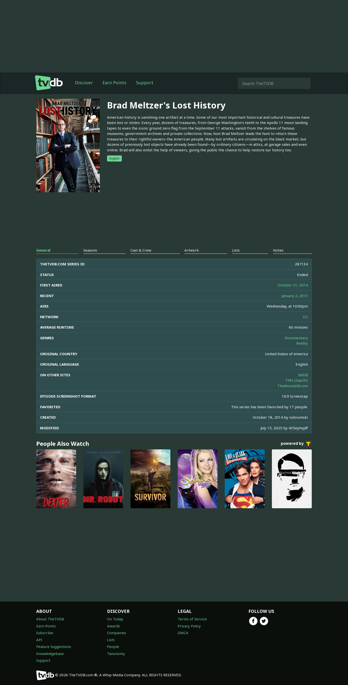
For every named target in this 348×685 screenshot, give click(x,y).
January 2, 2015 (295, 295)
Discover (84, 82)
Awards (113, 625)
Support (144, 82)
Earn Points (114, 82)
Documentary (296, 337)
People (113, 646)
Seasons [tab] (90, 250)
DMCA (183, 632)
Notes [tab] (278, 250)
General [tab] (43, 250)
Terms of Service (192, 618)
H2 (305, 316)
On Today (115, 618)
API (39, 639)
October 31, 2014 (293, 285)
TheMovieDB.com (292, 385)
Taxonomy (116, 653)
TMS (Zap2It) (296, 380)
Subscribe (44, 632)
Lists (111, 639)
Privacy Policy (189, 625)
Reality (302, 343)
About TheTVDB (50, 618)
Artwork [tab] (191, 250)
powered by (296, 443)
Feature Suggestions (53, 646)
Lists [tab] (236, 250)
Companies (116, 632)
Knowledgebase (50, 653)
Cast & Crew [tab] (140, 250)
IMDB (303, 374)
